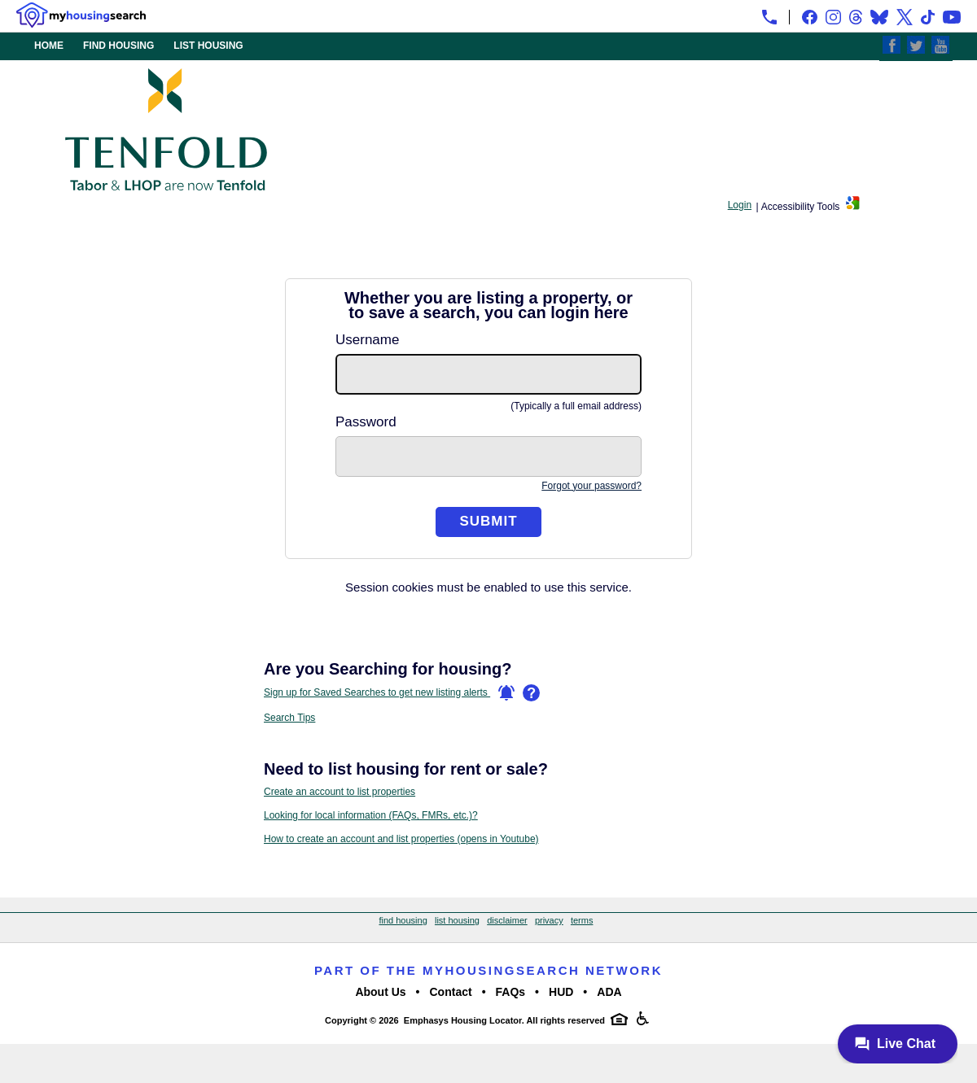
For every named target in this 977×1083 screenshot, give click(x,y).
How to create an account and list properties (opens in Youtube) (401, 839)
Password (365, 422)
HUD (561, 991)
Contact (451, 991)
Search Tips (289, 717)
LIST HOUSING (208, 45)
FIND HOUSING (118, 45)
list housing (457, 920)
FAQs (511, 991)
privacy (549, 920)
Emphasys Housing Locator (463, 1020)
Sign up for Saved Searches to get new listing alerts (389, 693)
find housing (403, 920)
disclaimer (507, 920)
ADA (609, 991)
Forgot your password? (591, 485)
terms (582, 920)
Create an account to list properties (339, 791)
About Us (380, 991)
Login (739, 205)
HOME (49, 45)
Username (367, 339)
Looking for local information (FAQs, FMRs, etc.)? (371, 815)
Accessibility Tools (800, 206)
